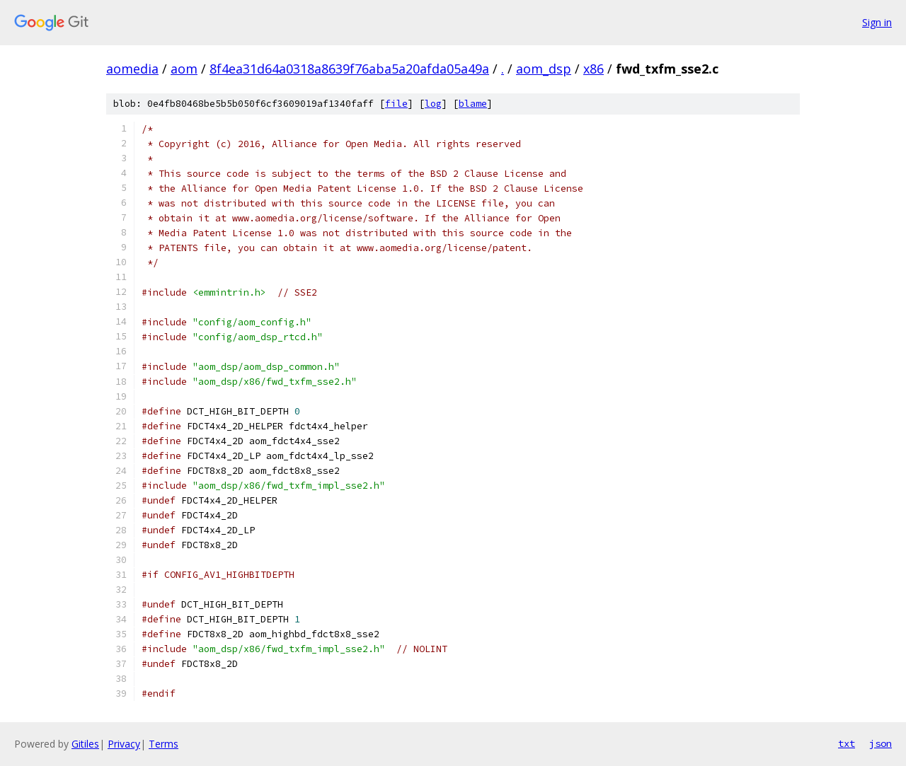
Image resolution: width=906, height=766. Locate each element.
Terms (163, 743)
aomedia (132, 68)
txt (846, 743)
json (880, 743)
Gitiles (85, 743)
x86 (593, 68)
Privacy (124, 743)
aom (184, 68)
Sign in (877, 22)
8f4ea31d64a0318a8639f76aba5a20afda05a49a (349, 68)
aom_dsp (543, 68)
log (433, 104)
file (396, 104)
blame (473, 104)
